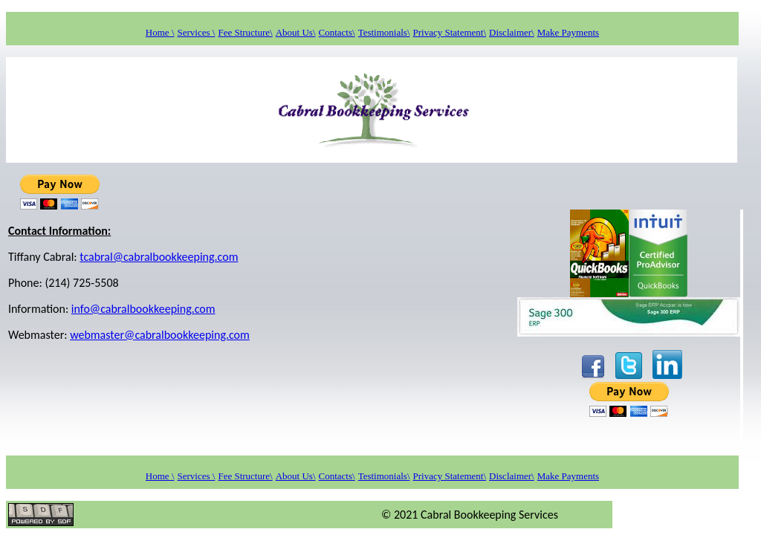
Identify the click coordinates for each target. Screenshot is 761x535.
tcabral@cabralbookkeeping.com (159, 257)
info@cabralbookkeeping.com (143, 309)
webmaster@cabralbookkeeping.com (160, 335)
